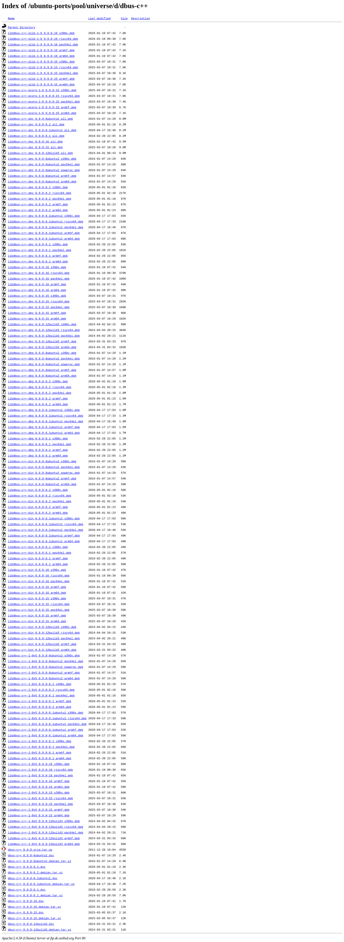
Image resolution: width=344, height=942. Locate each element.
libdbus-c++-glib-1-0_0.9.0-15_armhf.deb (41, 79)
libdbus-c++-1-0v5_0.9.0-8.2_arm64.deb (39, 707)
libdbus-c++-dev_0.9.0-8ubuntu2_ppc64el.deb (44, 164)
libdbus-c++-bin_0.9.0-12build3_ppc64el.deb (44, 638)
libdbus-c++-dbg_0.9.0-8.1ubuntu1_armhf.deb (44, 427)
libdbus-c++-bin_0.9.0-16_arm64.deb (37, 593)
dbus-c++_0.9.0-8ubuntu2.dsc (31, 855)
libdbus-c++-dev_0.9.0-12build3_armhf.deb (42, 341)
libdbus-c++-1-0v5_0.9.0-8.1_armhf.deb (39, 752)
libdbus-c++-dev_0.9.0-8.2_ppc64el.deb (39, 199)
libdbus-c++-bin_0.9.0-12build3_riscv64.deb (44, 633)
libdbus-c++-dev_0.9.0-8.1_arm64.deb (38, 261)
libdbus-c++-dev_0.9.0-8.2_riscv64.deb (39, 193)
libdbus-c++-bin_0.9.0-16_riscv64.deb (39, 575)
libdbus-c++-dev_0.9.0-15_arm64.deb (37, 318)
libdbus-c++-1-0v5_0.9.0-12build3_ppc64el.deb (45, 832)
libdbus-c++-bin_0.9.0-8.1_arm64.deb (38, 564)
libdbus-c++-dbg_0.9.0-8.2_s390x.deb (38, 381)
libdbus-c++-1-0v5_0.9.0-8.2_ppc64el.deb (41, 695)
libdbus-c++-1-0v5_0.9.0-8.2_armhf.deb (39, 701)
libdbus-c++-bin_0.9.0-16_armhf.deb (37, 587)
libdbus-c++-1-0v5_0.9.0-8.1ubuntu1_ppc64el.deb (47, 724)
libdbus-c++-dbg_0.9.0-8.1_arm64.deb (38, 455)
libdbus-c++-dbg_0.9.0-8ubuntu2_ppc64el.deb (44, 358)
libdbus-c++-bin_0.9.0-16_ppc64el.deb (39, 581)
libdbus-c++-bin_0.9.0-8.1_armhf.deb (38, 558)
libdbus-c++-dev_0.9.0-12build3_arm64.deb (42, 347)
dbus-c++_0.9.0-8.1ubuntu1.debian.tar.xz (41, 884)
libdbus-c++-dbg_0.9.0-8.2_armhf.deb (38, 398)
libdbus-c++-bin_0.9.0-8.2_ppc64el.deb (39, 501)
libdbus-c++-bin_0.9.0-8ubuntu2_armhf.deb (42, 478)
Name (11, 18)
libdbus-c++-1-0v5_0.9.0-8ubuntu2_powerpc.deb (45, 667)
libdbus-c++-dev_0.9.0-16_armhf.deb (37, 284)
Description (140, 18)
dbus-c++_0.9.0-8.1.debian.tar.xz (35, 895)
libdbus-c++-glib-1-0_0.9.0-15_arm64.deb (41, 84)
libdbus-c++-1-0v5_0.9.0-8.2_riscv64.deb (41, 690)
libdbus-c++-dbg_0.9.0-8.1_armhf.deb (38, 450)
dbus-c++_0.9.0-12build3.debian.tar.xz (39, 929)
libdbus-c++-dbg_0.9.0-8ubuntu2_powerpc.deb (44, 364)
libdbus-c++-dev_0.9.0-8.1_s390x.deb (38, 244)
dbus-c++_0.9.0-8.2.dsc (27, 867)
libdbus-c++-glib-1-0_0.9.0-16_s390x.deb (41, 33)
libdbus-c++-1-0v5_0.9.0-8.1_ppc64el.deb (41, 747)
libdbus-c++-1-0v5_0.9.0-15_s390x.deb (39, 792)
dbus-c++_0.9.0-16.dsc (26, 901)
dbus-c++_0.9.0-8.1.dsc (27, 889)
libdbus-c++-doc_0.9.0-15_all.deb (35, 147)
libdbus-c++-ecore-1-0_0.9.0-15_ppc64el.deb (44, 101)
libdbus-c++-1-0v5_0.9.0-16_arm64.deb (39, 787)
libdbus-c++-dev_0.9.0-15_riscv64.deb (39, 301)
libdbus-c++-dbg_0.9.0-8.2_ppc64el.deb (39, 393)
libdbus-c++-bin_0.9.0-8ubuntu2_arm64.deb (42, 484)
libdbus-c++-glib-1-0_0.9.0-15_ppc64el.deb (43, 73)
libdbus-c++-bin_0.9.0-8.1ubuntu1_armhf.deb (44, 535)
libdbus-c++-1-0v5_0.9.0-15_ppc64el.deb (40, 804)
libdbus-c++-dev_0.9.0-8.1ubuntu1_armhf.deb (44, 233)
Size (124, 18)
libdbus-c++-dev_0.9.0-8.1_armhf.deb (38, 256)
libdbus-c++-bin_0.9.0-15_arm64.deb (37, 621)
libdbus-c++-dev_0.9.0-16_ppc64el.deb (39, 278)
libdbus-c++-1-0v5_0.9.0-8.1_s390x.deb (39, 741)
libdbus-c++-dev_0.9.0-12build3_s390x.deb (42, 324)
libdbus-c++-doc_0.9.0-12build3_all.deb (40, 153)
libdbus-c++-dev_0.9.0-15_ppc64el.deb (39, 307)
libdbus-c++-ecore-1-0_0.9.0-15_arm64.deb (42, 113)
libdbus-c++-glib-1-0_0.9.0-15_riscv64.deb (43, 67)
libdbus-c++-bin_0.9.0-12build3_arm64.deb (42, 650)
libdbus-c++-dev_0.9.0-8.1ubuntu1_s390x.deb (44, 216)
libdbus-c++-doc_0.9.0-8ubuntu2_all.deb (40, 119)
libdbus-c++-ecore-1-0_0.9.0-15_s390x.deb (42, 90)
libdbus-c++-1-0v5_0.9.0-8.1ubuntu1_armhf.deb (45, 730)
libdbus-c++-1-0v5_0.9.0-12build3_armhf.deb (44, 838)
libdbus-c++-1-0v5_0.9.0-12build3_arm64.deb (44, 844)
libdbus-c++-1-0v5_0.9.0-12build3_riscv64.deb (45, 827)
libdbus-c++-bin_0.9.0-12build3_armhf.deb (42, 644)
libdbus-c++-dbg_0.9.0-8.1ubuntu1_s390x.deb (44, 410)
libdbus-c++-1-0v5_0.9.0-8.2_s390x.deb (39, 684)
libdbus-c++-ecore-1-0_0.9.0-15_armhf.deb (42, 107)
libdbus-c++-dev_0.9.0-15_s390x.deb (37, 296)
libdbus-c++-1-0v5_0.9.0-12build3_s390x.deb (44, 821)
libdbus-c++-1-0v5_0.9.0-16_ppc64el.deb (40, 775)
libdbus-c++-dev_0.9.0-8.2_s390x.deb (38, 187)
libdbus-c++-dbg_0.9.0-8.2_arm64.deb (38, 404)
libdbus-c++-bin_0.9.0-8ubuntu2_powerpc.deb (44, 473)
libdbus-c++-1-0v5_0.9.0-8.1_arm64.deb (39, 758)
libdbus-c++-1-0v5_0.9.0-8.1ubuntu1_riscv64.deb (47, 718)
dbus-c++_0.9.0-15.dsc (26, 912)
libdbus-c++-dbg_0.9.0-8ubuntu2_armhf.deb (42, 370)
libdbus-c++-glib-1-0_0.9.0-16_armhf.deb (41, 50)
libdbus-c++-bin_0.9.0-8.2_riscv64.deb (39, 495)
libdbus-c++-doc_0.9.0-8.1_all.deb (36, 136)
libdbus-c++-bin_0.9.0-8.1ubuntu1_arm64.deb (44, 541)
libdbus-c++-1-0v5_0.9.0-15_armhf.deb (39, 810)
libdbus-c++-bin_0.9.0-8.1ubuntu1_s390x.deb (44, 518)
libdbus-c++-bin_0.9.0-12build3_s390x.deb (42, 627)
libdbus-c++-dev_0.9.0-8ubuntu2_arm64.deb (42, 181)
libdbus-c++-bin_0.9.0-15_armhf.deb (37, 615)
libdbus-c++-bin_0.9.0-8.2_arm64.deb (38, 513)
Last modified (99, 18)
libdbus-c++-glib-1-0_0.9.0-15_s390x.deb (41, 61)
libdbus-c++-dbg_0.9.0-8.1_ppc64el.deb (39, 444)
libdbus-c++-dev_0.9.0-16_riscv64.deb (39, 273)
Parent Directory (21, 27)
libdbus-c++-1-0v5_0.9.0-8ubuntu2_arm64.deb (44, 678)
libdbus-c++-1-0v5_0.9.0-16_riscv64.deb (40, 770)
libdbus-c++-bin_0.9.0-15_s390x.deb (37, 598)
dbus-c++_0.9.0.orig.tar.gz (30, 850)
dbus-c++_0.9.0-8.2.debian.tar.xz (35, 872)
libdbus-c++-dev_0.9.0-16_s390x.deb (37, 267)
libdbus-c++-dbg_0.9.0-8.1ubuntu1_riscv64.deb (45, 416)
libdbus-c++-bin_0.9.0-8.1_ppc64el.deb (39, 553)
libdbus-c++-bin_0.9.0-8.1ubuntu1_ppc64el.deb (45, 530)
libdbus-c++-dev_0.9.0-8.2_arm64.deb (38, 210)
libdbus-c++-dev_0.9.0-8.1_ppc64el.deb (39, 250)
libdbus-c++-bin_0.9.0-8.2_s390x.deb (38, 490)
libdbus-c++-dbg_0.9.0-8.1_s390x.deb (38, 438)
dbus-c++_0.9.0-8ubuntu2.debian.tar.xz (39, 861)
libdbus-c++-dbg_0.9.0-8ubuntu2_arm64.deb (42, 376)
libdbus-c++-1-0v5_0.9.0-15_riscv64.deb (40, 798)
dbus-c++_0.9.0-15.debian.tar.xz (34, 918)
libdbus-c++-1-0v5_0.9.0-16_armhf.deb (39, 781)
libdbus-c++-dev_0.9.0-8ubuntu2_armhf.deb (42, 176)
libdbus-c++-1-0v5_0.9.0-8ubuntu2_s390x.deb (44, 655)
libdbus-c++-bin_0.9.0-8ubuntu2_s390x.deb (42, 461)
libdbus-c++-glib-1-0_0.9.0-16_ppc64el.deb (43, 44)
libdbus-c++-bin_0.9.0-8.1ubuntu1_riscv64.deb (45, 524)
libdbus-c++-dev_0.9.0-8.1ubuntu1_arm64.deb (44, 238)
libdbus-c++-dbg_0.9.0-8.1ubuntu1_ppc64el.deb (45, 421)
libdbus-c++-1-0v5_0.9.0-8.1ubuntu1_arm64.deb (45, 735)
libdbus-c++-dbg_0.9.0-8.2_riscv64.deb (39, 387)
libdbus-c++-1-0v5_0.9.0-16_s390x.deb (39, 764)
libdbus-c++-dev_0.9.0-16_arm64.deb (37, 290)
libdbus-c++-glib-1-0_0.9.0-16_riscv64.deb (43, 39)
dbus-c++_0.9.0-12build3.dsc (31, 924)
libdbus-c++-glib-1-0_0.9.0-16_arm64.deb (41, 56)
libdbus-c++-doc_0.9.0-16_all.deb (35, 141)
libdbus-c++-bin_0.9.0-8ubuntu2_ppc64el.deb (44, 467)
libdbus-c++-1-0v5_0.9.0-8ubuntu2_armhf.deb (44, 672)
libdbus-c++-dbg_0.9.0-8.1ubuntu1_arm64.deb (44, 433)
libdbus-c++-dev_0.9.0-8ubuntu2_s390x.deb (42, 159)
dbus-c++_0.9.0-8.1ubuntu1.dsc (32, 878)
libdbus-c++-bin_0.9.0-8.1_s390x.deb (38, 547)
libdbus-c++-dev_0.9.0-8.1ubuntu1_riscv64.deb (45, 221)
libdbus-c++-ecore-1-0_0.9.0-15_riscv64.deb (44, 96)
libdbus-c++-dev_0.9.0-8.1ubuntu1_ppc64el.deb (45, 227)
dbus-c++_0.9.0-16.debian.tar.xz (34, 907)
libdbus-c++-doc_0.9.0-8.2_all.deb (36, 124)
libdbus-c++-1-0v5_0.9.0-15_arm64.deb (39, 815)
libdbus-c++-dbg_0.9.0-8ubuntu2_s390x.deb (42, 353)
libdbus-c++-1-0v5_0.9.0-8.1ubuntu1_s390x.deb (45, 712)
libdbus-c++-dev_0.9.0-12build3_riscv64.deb (44, 330)
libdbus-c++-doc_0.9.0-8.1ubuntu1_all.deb (42, 130)
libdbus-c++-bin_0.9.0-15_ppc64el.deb (39, 610)
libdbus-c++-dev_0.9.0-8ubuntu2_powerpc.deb (44, 170)
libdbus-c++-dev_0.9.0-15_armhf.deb (37, 313)
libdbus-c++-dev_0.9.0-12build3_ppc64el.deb (44, 336)
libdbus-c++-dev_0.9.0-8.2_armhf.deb (38, 204)
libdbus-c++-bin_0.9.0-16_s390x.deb (37, 570)
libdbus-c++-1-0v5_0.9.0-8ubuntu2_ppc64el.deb (45, 661)
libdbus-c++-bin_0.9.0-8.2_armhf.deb (38, 507)
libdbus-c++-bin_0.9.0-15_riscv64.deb (39, 604)
